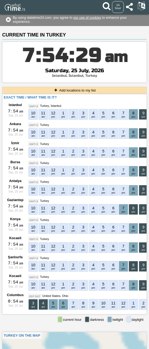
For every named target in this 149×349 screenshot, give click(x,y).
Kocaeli (15, 238)
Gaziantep (15, 200)
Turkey (44, 105)
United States (51, 295)
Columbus (15, 295)
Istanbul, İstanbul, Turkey (74, 76)
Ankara (15, 124)
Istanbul (15, 105)
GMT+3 (33, 105)
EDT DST (34, 296)
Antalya (15, 181)
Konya (15, 219)
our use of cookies (87, 18)
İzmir (15, 143)
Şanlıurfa (15, 257)
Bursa (15, 162)
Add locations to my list (74, 90)
